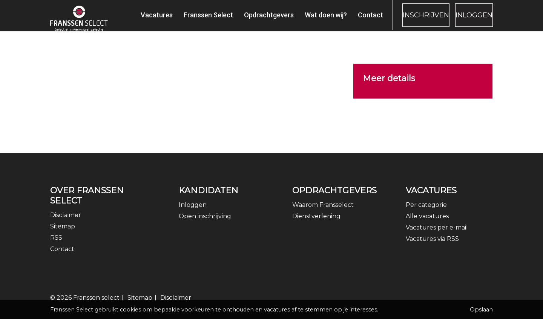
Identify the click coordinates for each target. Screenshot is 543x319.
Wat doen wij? (304, 19)
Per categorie (426, 212)
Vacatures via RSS (432, 246)
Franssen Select (186, 19)
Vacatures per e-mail (437, 234)
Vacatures (135, 19)
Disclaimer (65, 222)
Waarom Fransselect (323, 212)
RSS (56, 244)
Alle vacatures (427, 223)
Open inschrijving (205, 223)
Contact (348, 19)
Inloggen (468, 19)
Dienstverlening (316, 223)
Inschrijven (410, 19)
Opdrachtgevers (247, 19)
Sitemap (62, 233)
